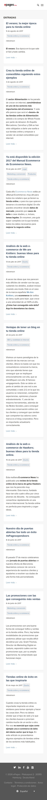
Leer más (11, 57)
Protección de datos (26, 786)
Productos (32, 174)
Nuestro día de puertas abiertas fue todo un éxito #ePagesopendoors (21, 532)
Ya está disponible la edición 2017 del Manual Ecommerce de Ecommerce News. (23, 160)
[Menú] (42, 5)
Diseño (25, 262)
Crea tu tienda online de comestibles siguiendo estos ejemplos (23, 74)
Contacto (8, 782)
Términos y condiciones (25, 782)
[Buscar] (37, 5)
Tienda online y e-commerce (18, 36)
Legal (24, 169)
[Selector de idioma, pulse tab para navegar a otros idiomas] (23, 791)
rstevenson (10, 41)
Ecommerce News (23, 191)
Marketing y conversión (16, 174)
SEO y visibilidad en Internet (18, 340)
